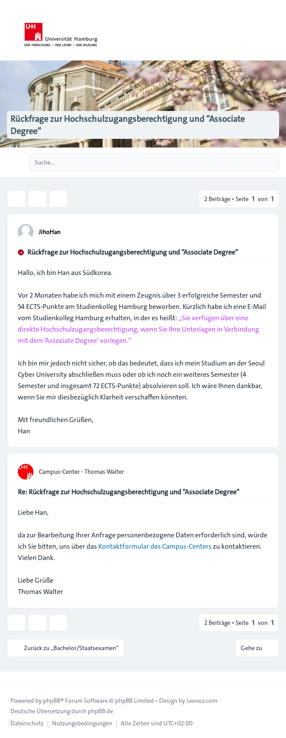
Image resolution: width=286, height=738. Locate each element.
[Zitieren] (260, 231)
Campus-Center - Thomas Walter (81, 471)
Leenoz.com (201, 700)
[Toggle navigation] (275, 30)
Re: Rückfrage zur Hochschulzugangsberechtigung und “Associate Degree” (128, 492)
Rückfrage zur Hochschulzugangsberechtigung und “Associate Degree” (132, 252)
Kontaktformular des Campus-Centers (155, 546)
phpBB (51, 700)
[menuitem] (26, 723)
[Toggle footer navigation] (10, 678)
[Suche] (254, 162)
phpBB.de (100, 711)
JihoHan (49, 232)
